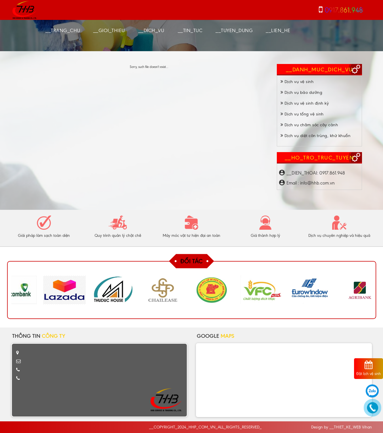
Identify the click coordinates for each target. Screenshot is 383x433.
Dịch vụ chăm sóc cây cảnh (309, 124)
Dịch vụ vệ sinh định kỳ (305, 103)
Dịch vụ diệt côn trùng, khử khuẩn (316, 135)
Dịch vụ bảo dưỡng (302, 92)
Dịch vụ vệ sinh (297, 81)
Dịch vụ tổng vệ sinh (302, 114)
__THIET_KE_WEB (345, 427)
